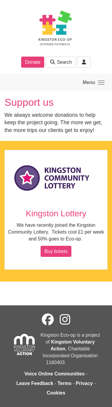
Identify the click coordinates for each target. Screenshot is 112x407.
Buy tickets (56, 251)
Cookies (56, 392)
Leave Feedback (34, 383)
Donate (33, 62)
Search (61, 62)
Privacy (84, 383)
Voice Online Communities (54, 373)
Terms (65, 383)
